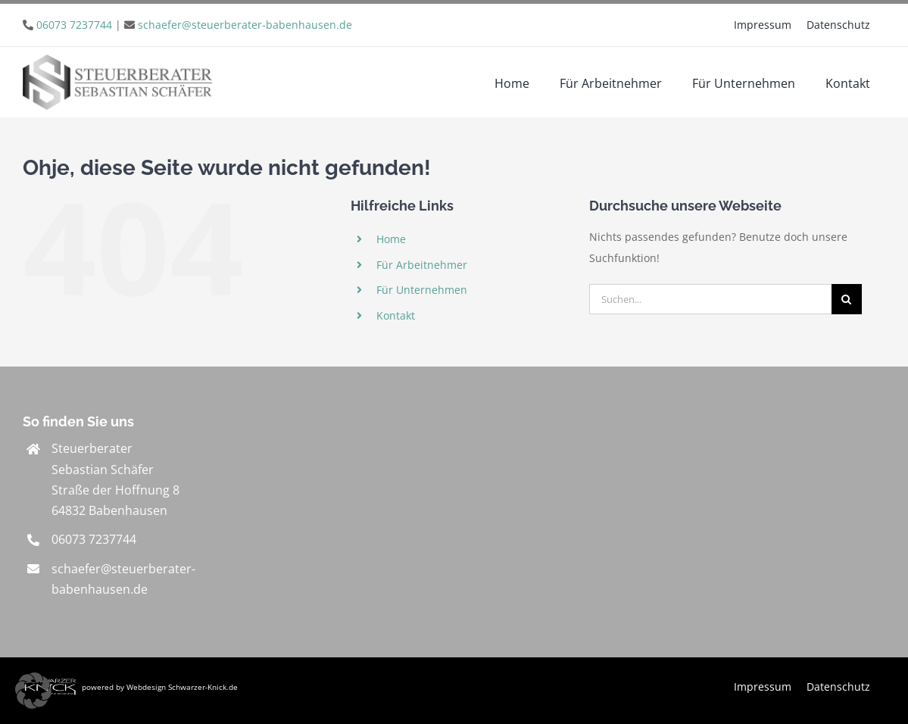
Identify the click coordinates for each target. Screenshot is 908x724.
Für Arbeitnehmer (421, 264)
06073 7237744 (74, 24)
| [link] (194, 24)
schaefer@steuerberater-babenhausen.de (245, 24)
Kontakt (395, 315)
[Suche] (847, 299)
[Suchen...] (710, 299)
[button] (33, 690)
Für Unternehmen (421, 289)
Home (391, 239)
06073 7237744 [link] (93, 539)
